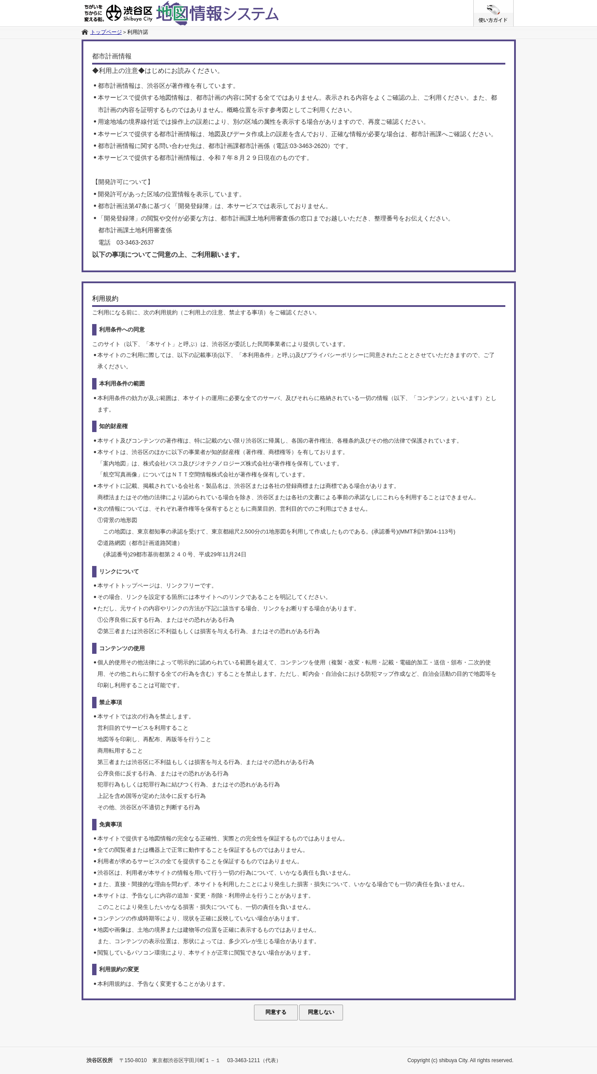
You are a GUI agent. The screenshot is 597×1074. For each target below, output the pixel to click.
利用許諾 (137, 32)
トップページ (106, 32)
